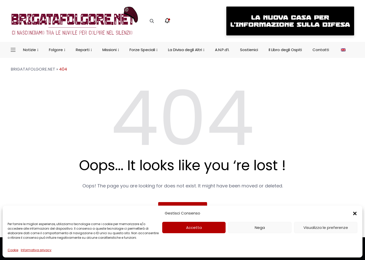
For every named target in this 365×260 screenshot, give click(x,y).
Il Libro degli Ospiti (285, 49)
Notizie (29, 49)
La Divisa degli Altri (185, 49)
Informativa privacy (36, 250)
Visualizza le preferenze (325, 227)
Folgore (56, 49)
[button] (354, 213)
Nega (260, 227)
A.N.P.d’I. (222, 49)
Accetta (194, 227)
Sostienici (249, 49)
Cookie (13, 250)
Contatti (321, 49)
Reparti (82, 49)
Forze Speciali (142, 49)
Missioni (109, 49)
